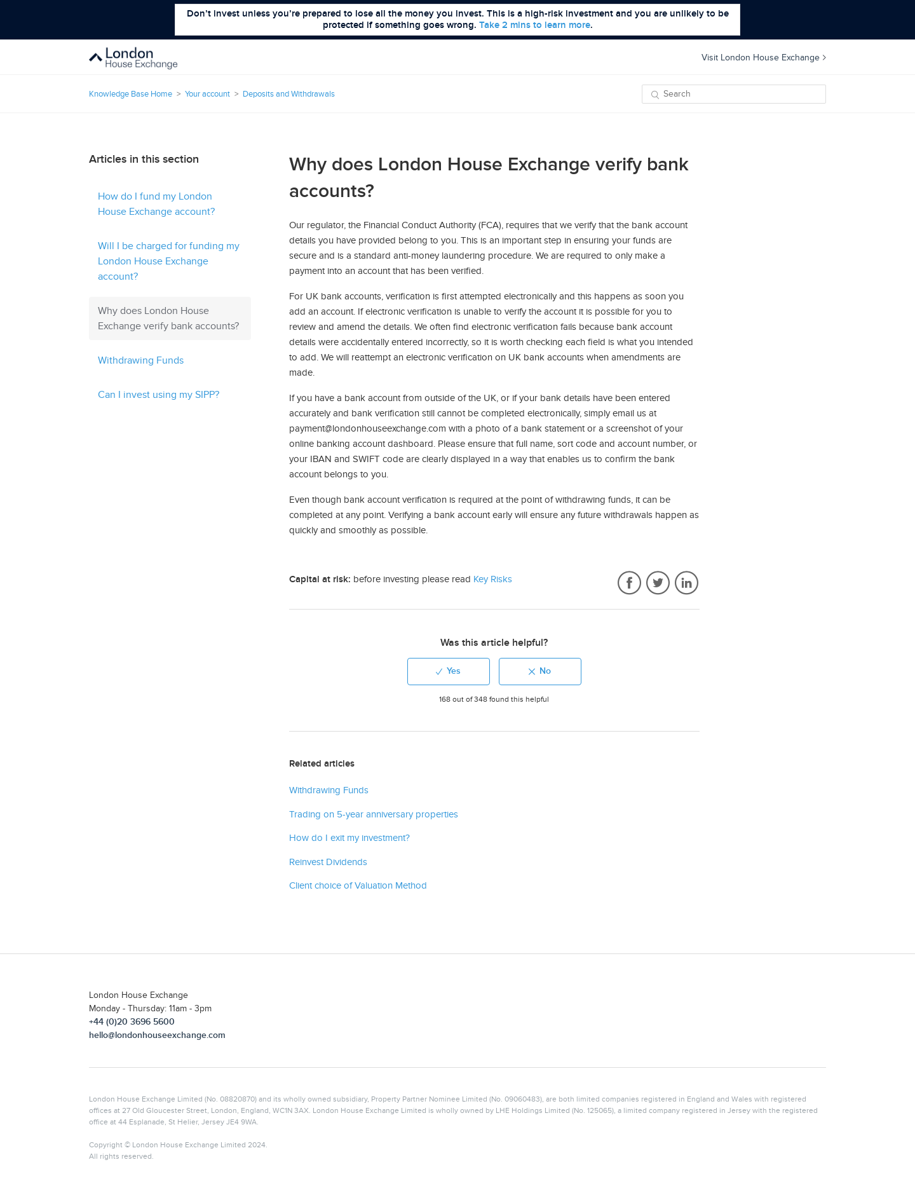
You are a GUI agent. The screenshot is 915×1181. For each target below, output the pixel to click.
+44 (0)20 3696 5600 (132, 1021)
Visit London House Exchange (764, 57)
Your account (207, 94)
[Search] (734, 94)
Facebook (629, 583)
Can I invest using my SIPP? (158, 394)
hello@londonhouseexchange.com (157, 1035)
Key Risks (492, 579)
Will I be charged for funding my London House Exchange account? (169, 261)
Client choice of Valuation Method (358, 885)
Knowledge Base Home (130, 94)
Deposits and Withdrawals (289, 94)
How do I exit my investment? (349, 837)
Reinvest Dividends (328, 862)
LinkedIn (687, 583)
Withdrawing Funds (141, 360)
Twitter (658, 583)
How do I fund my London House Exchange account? (156, 204)
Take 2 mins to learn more (534, 25)
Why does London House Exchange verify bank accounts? (168, 318)
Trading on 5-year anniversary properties (373, 814)
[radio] (448, 671)
